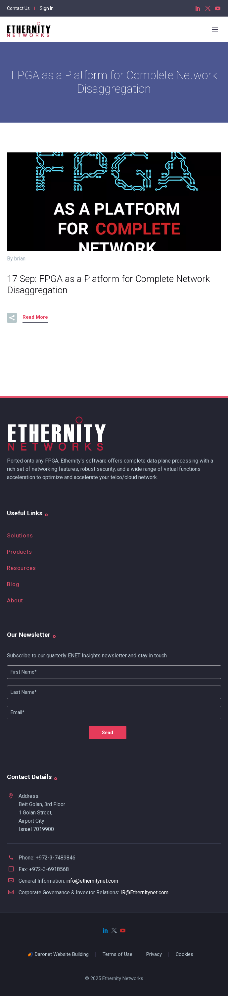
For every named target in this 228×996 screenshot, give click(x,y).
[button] (12, 318)
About (15, 600)
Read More (35, 317)
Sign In (47, 8)
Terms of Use (117, 954)
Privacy (154, 954)
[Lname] (114, 692)
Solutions (20, 535)
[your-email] (114, 712)
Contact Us (18, 8)
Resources (21, 568)
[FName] (114, 672)
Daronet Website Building (62, 954)
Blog (13, 584)
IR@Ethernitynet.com (144, 892)
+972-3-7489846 (55, 858)
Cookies (184, 954)
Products (19, 551)
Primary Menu (215, 29)
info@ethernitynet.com (92, 881)
